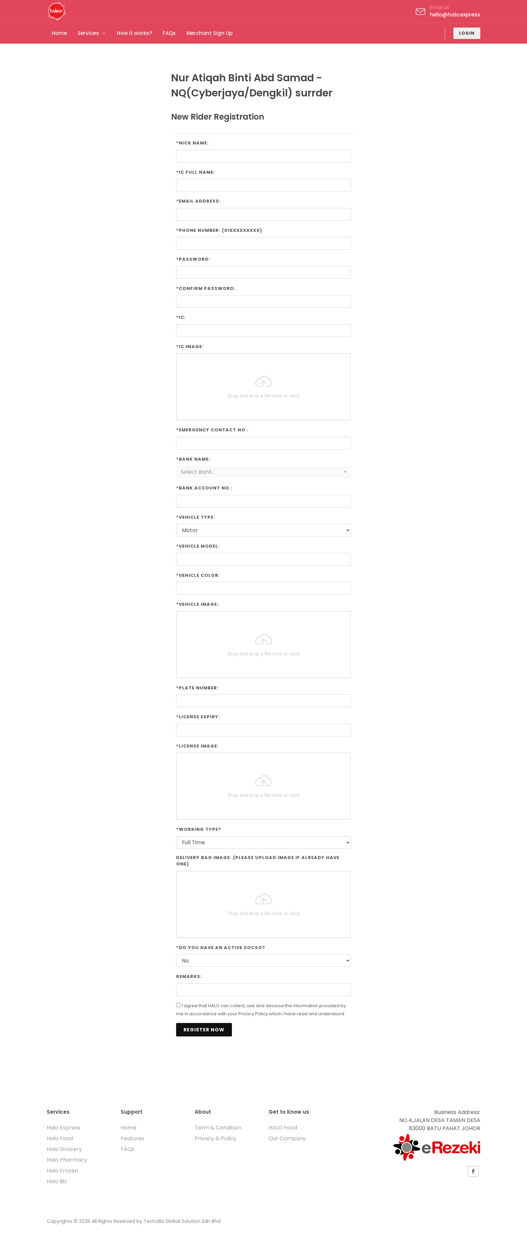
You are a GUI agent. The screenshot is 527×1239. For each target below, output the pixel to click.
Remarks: (189, 976)
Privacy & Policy (215, 1138)
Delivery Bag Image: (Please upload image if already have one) (257, 860)
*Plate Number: (197, 688)
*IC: (181, 317)
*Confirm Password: (206, 288)
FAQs (127, 1149)
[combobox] (263, 472)
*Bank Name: (193, 459)
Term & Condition (218, 1127)
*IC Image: (190, 346)
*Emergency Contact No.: (212, 430)
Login (467, 33)
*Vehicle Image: (197, 604)
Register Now (204, 1029)
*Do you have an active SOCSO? (220, 947)
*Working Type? (198, 829)
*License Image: (197, 746)
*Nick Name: (192, 143)
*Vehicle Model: (198, 546)
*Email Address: (198, 201)
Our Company (287, 1138)
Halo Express (63, 1127)
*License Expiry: (198, 717)
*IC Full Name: (195, 172)
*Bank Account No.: (204, 488)
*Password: (193, 259)
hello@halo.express (455, 14)
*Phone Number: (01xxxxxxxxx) (219, 230)
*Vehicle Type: (195, 517)
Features (132, 1138)
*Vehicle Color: (198, 575)
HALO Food (283, 1127)
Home (128, 1127)
